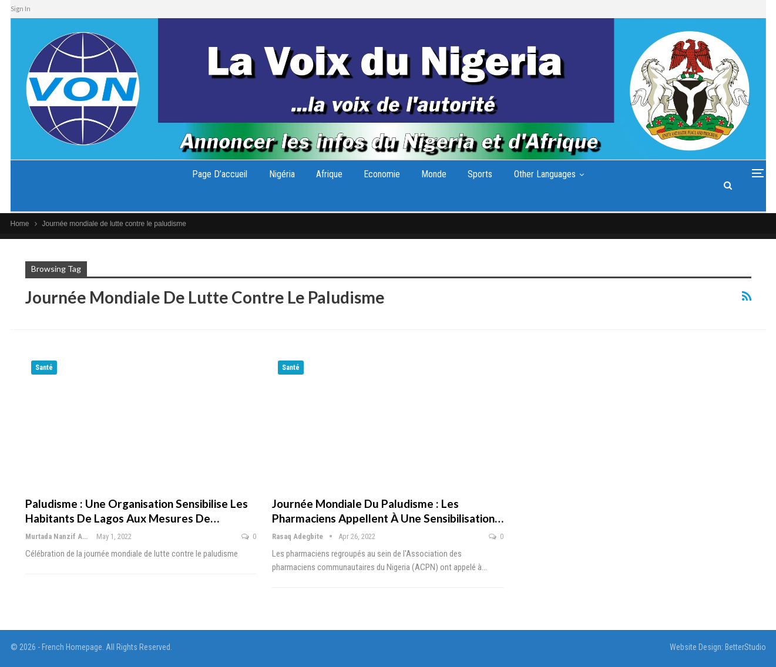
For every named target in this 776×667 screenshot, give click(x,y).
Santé (44, 367)
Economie (382, 174)
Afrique (329, 174)
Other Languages (545, 174)
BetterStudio (745, 647)
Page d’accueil (219, 174)
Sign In (21, 8)
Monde (433, 174)
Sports (480, 174)
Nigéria (282, 174)
